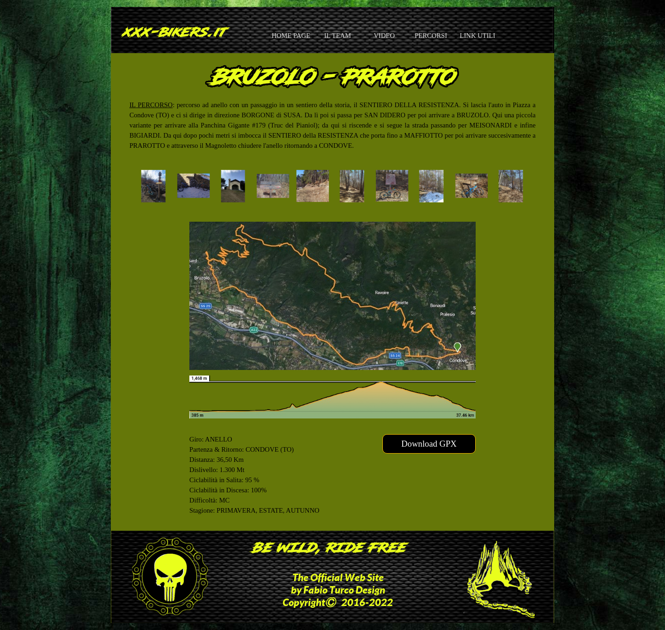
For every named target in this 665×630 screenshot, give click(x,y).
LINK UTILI (478, 35)
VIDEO (384, 35)
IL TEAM (337, 35)
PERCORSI (431, 35)
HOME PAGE (291, 35)
